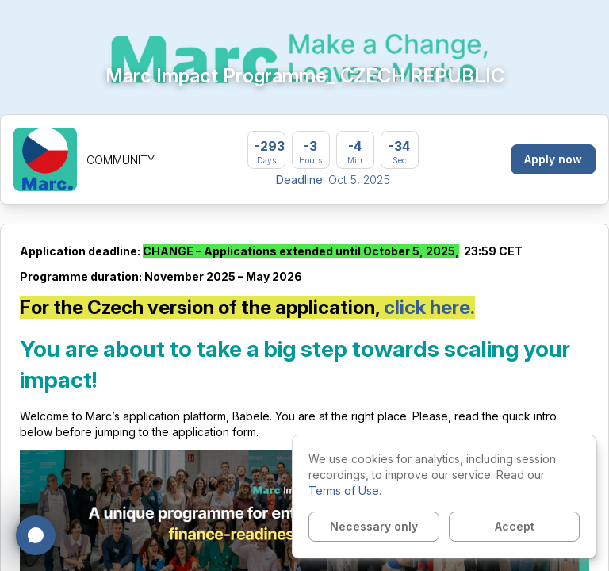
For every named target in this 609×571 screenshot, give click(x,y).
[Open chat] (36, 535)
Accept (514, 526)
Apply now (553, 159)
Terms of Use (343, 490)
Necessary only (374, 526)
